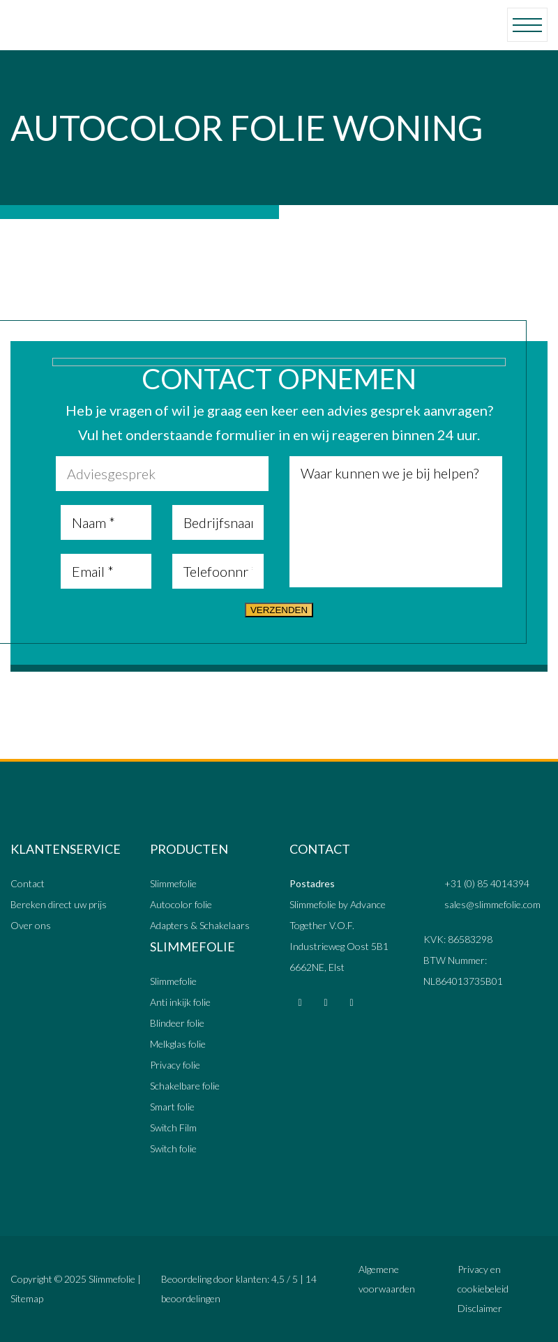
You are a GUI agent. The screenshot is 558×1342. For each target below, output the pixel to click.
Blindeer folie (177, 1023)
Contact (27, 883)
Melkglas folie (178, 1044)
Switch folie (173, 1148)
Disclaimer (480, 1308)
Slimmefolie (173, 883)
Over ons (30, 925)
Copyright (31, 1279)
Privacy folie (175, 1065)
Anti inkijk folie (180, 1002)
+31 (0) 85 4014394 (486, 883)
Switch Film (173, 1127)
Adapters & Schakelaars (200, 925)
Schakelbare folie (185, 1086)
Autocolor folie (181, 904)
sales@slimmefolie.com (492, 904)
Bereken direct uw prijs (58, 904)
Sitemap (26, 1298)
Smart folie (172, 1107)
